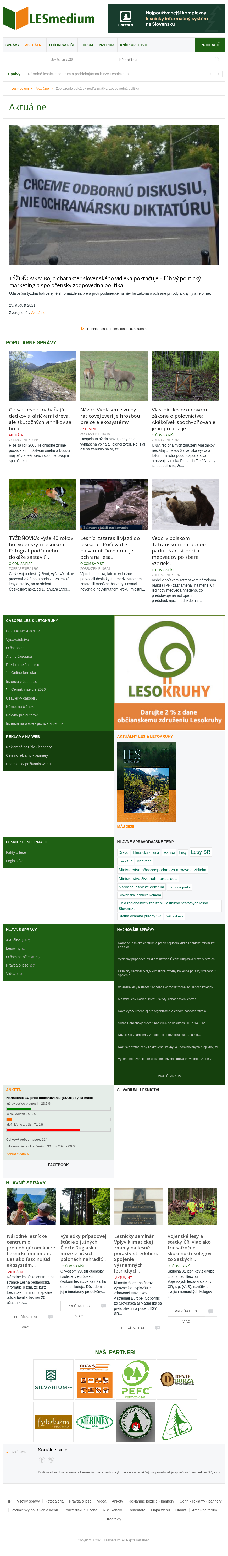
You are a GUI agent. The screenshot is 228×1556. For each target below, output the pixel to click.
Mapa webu (160, 1509)
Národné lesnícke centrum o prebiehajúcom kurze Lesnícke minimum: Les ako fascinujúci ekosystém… (31, 1249)
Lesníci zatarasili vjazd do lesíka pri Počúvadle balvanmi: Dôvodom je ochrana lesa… (110, 546)
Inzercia (106, 45)
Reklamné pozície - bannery (29, 746)
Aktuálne (34, 45)
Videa (102, 1500)
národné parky (179, 886)
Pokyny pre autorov (22, 714)
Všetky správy (28, 1500)
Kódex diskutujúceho (80, 1509)
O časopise (15, 647)
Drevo (124, 851)
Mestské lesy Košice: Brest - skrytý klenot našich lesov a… (159, 998)
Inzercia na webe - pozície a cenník (34, 722)
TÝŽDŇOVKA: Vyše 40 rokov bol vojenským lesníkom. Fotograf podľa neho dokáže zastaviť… (41, 546)
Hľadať (181, 1509)
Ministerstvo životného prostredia (148, 877)
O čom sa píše (62, 45)
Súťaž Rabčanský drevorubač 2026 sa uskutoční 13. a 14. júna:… (164, 1022)
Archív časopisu (19, 655)
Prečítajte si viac (25, 1317)
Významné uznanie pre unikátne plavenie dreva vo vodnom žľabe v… (166, 1058)
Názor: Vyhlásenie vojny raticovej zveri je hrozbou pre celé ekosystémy (110, 414)
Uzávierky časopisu (22, 697)
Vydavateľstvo (17, 638)
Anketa (13, 1088)
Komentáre (136, 1509)
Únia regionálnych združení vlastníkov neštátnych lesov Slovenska (163, 904)
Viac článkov (169, 1075)
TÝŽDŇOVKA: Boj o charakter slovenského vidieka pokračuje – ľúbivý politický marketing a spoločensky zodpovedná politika (110, 281)
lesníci (169, 851)
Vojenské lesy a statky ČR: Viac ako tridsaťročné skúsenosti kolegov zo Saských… (190, 1246)
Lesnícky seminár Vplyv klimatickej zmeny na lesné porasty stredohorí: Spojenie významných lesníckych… (136, 1252)
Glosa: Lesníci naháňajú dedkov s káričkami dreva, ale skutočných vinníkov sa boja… (40, 418)
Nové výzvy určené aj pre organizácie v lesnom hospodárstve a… (163, 1010)
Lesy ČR (125, 860)
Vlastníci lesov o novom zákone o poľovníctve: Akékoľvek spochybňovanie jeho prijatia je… (183, 418)
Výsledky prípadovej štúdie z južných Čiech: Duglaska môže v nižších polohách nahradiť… (83, 1246)
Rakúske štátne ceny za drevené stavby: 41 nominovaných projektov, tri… (169, 1046)
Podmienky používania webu (34, 1509)
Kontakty (114, 1518)
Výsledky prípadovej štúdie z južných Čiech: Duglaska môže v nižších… (168, 958)
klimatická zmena (146, 851)
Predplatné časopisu (22, 663)
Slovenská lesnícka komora (140, 894)
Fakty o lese (16, 851)
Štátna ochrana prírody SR (140, 915)
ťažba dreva (174, 915)
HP (8, 1500)
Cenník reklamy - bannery (27, 754)
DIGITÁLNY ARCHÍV (23, 630)
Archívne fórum (204, 1509)
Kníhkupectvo (133, 45)
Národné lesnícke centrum (141, 886)
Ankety (117, 1500)
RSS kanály (112, 1509)
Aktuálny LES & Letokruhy (145, 735)
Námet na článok (20, 705)
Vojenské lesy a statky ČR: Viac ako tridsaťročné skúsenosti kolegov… (167, 986)
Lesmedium (48, 18)
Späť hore (19, 1451)
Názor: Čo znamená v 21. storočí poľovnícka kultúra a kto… (159, 1034)
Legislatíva (15, 859)
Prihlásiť (210, 45)
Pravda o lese (80, 1500)
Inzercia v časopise (21, 680)
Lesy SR (200, 851)
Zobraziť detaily (17, 1153)
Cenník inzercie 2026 (28, 688)
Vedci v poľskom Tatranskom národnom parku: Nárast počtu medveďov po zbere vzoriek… (180, 549)
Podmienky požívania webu (28, 762)
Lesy (183, 851)
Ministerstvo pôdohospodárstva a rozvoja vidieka (163, 868)
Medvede (144, 860)
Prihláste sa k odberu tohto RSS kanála (117, 327)
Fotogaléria (54, 1500)
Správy (12, 45)
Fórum (86, 45)
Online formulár (23, 671)
